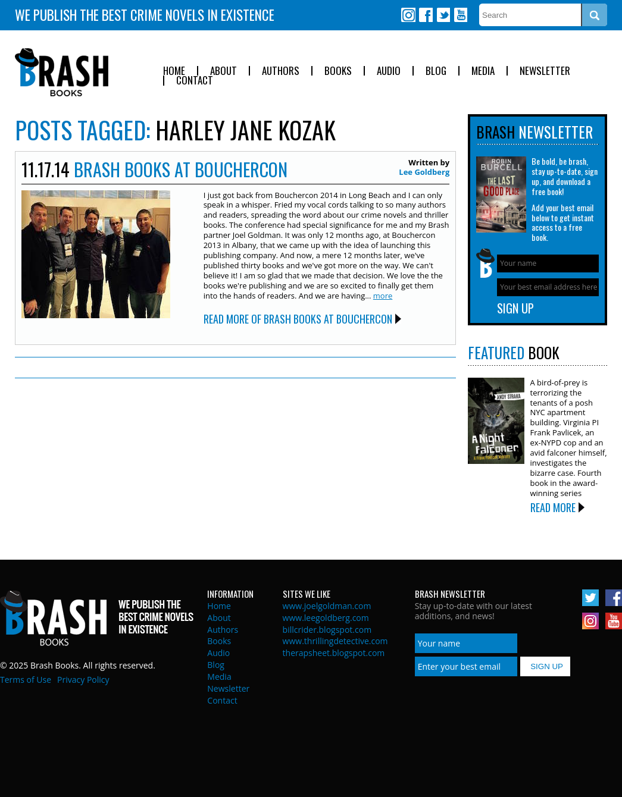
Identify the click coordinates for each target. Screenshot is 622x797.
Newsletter (545, 71)
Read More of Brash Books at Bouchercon (298, 319)
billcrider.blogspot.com (327, 629)
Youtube (460, 15)
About (223, 71)
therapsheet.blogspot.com (334, 652)
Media (483, 71)
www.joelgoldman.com (327, 605)
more (382, 295)
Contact (194, 81)
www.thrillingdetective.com (335, 641)
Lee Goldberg (424, 172)
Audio (389, 71)
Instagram (408, 15)
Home (174, 71)
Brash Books (61, 72)
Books (338, 71)
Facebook (425, 15)
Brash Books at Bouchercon (180, 169)
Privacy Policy (83, 679)
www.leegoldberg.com (326, 617)
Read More (553, 507)
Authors (280, 71)
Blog (436, 71)
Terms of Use (25, 679)
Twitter (443, 15)
